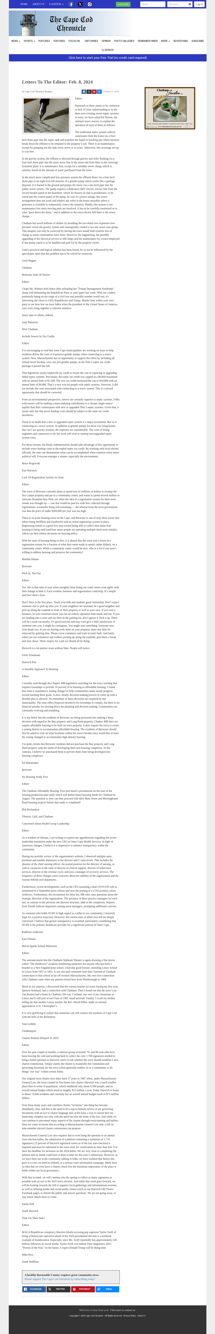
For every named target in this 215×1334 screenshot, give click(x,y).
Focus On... (75, 41)
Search (108, 50)
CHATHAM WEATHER (175, 20)
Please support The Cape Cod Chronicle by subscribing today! (60, 1279)
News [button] (15, 41)
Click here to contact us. (123, 1310)
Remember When (148, 41)
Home (24, 4)
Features (44, 41)
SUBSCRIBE (123, 4)
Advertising (180, 41)
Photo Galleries (124, 41)
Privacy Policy (129, 1316)
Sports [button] (29, 41)
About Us (38, 4)
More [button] (165, 41)
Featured (59, 41)
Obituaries (91, 41)
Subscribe (198, 41)
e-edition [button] (56, 4)
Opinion (106, 41)
